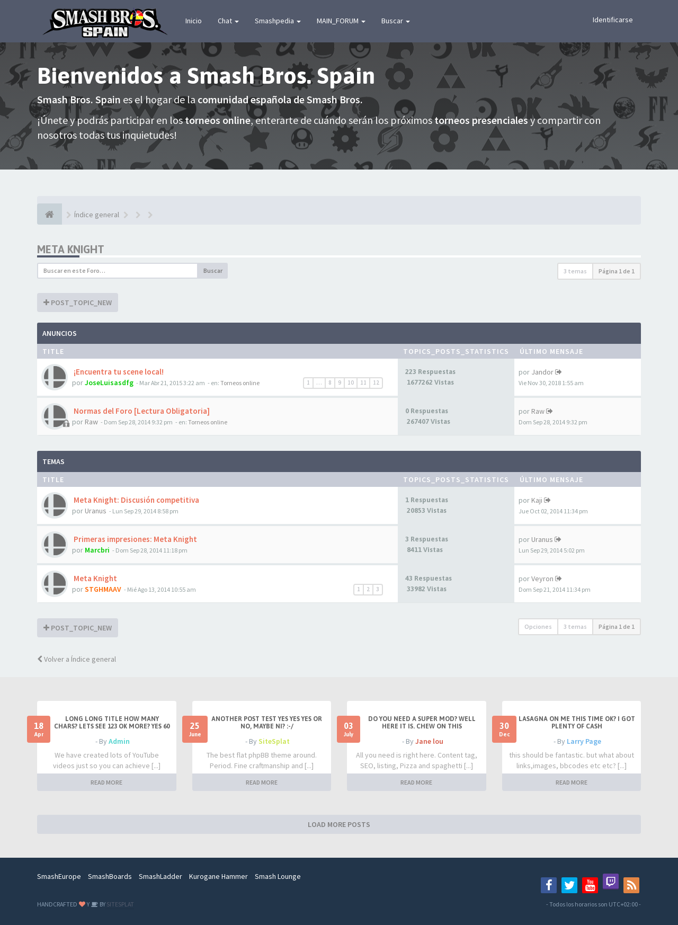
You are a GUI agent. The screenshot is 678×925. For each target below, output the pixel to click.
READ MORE (106, 782)
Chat (228, 20)
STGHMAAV (103, 589)
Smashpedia (278, 20)
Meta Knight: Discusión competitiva (135, 500)
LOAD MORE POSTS (339, 824)
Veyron (542, 578)
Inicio (193, 20)
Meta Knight (70, 249)
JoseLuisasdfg (109, 382)
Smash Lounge (278, 876)
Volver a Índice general (76, 659)
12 (376, 382)
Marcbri (97, 550)
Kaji (536, 500)
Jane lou (429, 741)
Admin (119, 741)
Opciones (538, 626)
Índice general (96, 214)
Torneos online (240, 383)
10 (350, 382)
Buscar (395, 20)
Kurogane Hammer (218, 876)
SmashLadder (160, 876)
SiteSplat (274, 741)
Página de (617, 271)
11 (363, 382)
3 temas (575, 271)
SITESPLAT (119, 904)
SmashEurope (59, 876)
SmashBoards (110, 876)
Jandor (542, 372)
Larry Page (584, 741)
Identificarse (613, 19)
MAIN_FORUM (341, 20)
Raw (91, 421)
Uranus (95, 510)
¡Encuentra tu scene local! (118, 372)
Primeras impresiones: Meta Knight (134, 539)
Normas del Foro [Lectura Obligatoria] (141, 411)
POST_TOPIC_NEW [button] (77, 302)
